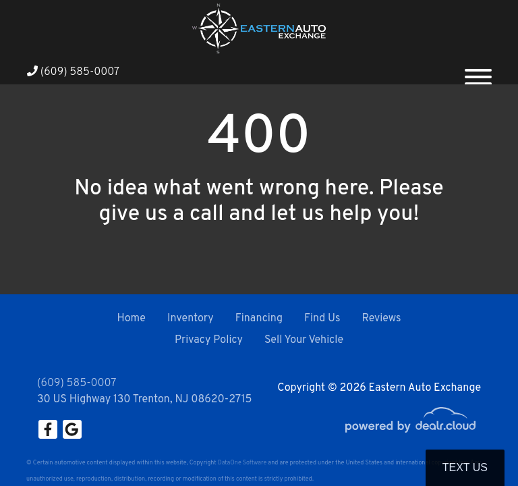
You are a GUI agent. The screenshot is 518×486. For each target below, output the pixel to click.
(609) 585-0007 (73, 72)
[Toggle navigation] (478, 71)
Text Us (465, 467)
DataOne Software (242, 462)
